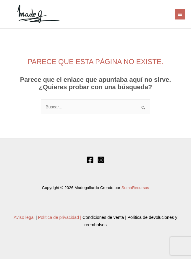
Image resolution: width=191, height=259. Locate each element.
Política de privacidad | (59, 217)
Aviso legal (24, 217)
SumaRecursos (135, 187)
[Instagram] (101, 160)
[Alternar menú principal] (180, 14)
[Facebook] (90, 160)
